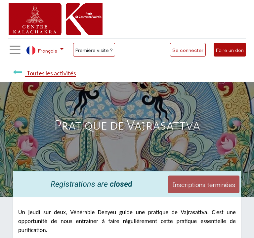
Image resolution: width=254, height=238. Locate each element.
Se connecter (187, 50)
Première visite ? (94, 50)
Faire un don (230, 50)
